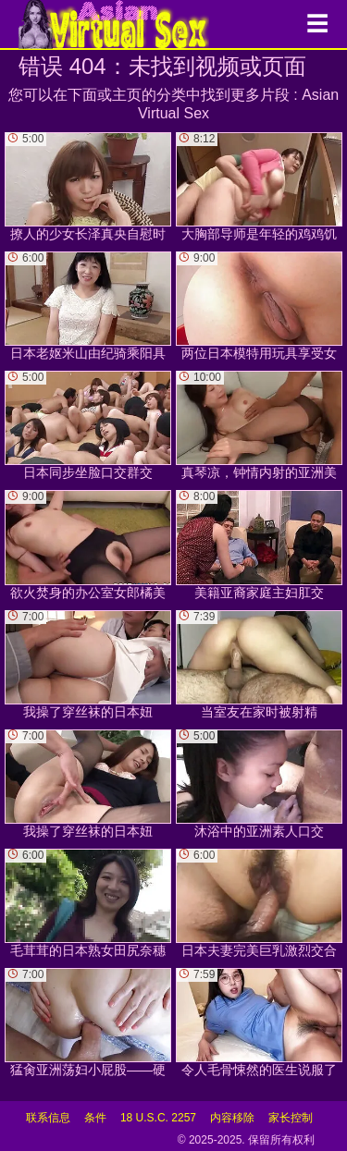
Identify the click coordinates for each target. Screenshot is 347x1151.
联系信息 (48, 1117)
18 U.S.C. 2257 (158, 1117)
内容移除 (232, 1117)
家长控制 (290, 1117)
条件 (95, 1117)
